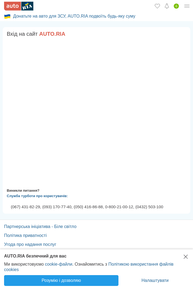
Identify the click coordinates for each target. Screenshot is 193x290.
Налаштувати (155, 280)
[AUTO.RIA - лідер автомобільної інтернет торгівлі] (18, 6)
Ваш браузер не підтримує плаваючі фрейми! (96, 112)
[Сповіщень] (167, 6)
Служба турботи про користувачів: (37, 196)
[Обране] (157, 6)
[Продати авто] (176, 6)
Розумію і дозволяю (61, 280)
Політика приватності (25, 235)
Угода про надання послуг (30, 244)
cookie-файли (58, 264)
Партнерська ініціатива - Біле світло (40, 226)
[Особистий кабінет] (187, 6)
